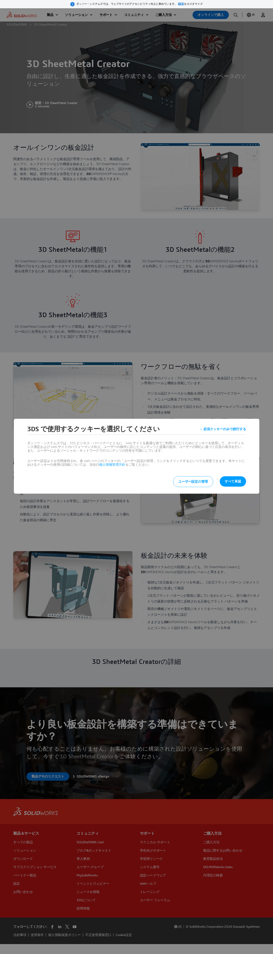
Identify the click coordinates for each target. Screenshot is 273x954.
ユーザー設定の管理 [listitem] (193, 481)
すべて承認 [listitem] (233, 481)
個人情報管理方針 (112, 464)
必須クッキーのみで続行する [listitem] (224, 429)
